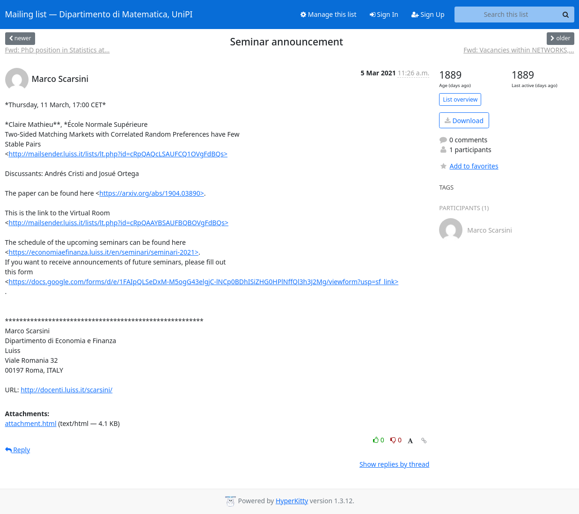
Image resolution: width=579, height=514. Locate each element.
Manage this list (328, 14)
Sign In (384, 14)
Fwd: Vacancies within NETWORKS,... (518, 49)
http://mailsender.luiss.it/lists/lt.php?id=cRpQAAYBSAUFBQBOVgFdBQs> (119, 222)
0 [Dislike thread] (396, 439)
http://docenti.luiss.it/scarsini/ (66, 389)
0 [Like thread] (379, 439)
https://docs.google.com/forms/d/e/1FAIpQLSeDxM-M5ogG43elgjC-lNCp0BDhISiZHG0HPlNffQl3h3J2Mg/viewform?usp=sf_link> (204, 281)
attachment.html (31, 423)
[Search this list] (506, 14)
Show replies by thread (394, 464)
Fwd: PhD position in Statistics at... (57, 49)
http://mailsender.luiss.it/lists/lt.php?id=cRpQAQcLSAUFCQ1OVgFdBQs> (118, 153)
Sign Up (428, 14)
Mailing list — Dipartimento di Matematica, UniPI (99, 14)
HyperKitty (292, 500)
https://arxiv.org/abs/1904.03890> (151, 193)
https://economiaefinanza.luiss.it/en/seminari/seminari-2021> (104, 252)
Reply (17, 449)
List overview (460, 99)
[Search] (565, 14)
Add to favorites (468, 166)
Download (464, 120)
